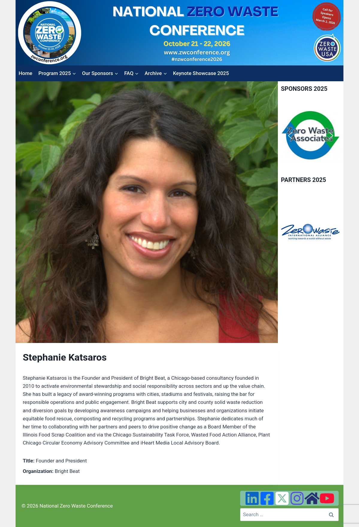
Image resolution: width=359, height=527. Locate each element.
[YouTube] (326, 498)
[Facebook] (267, 498)
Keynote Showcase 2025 (201, 73)
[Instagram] (297, 498)
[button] (290, 135)
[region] (310, 135)
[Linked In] (252, 498)
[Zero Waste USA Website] (312, 498)
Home (25, 73)
